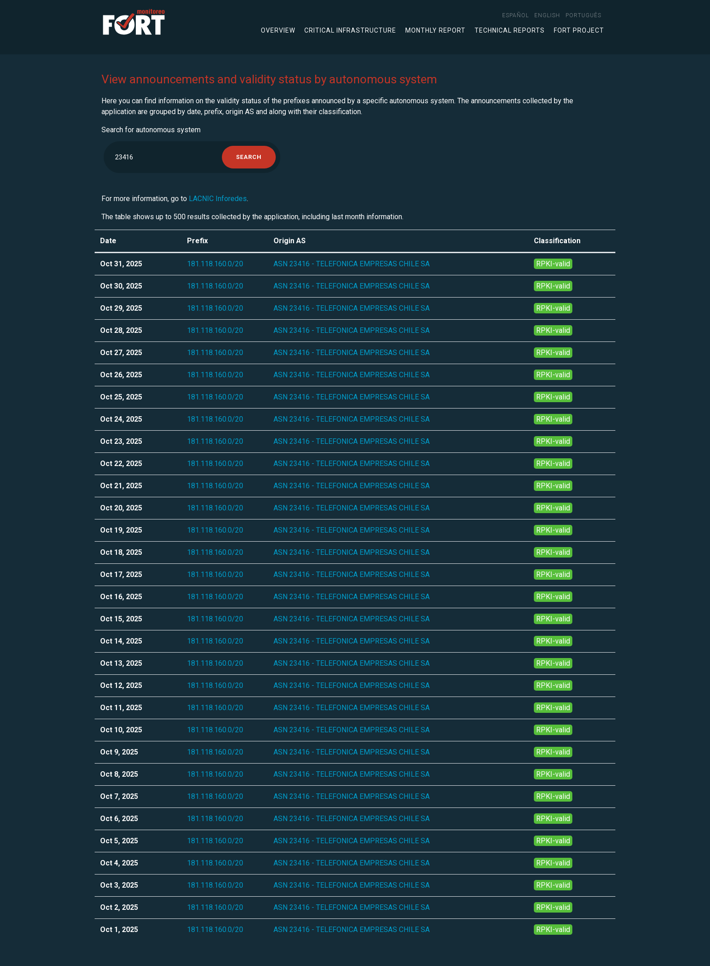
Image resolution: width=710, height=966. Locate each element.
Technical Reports (510, 30)
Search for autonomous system (151, 129)
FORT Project (579, 30)
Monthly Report (435, 30)
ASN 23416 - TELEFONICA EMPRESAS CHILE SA (351, 264)
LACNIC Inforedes (218, 198)
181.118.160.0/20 (215, 264)
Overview (278, 30)
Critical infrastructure (350, 30)
